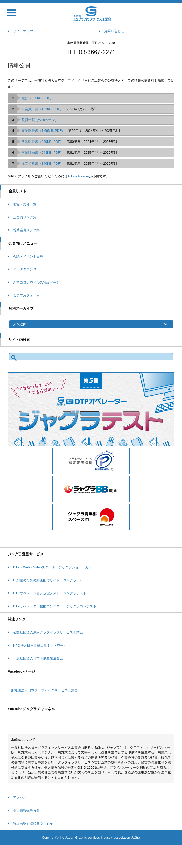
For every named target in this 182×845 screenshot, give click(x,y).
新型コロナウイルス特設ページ (36, 282)
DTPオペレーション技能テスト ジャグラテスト (49, 593)
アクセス (19, 797)
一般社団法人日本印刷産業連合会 (38, 658)
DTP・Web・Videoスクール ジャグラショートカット (54, 567)
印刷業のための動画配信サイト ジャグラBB (47, 580)
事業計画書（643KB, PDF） (42, 152)
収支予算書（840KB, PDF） (42, 163)
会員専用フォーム (26, 295)
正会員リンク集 (24, 217)
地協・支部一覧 (24, 204)
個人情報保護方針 (26, 810)
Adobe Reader (78, 176)
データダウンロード (28, 269)
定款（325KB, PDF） (37, 98)
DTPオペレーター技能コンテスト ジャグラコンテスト (54, 606)
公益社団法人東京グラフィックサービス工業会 (48, 632)
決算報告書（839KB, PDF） (42, 142)
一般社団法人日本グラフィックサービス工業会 (43, 690)
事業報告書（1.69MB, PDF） (43, 131)
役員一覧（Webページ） (40, 120)
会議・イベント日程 (28, 256)
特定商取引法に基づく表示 (33, 823)
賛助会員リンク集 (26, 230)
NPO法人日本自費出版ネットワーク (40, 645)
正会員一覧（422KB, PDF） (42, 109)
